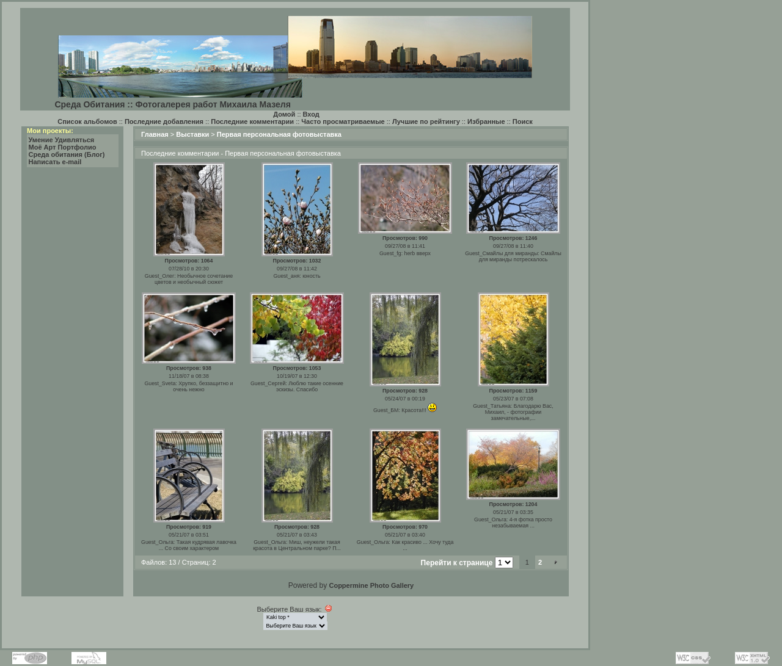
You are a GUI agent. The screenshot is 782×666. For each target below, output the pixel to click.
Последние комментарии (252, 121)
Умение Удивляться (62, 139)
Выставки (192, 134)
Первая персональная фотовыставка (279, 134)
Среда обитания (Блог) (67, 154)
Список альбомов (87, 121)
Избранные (486, 121)
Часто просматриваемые (342, 121)
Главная (155, 134)
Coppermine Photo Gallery (371, 585)
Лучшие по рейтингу (426, 121)
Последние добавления (164, 121)
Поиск (523, 121)
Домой (284, 114)
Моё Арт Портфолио (63, 147)
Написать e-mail (55, 161)
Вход (311, 114)
